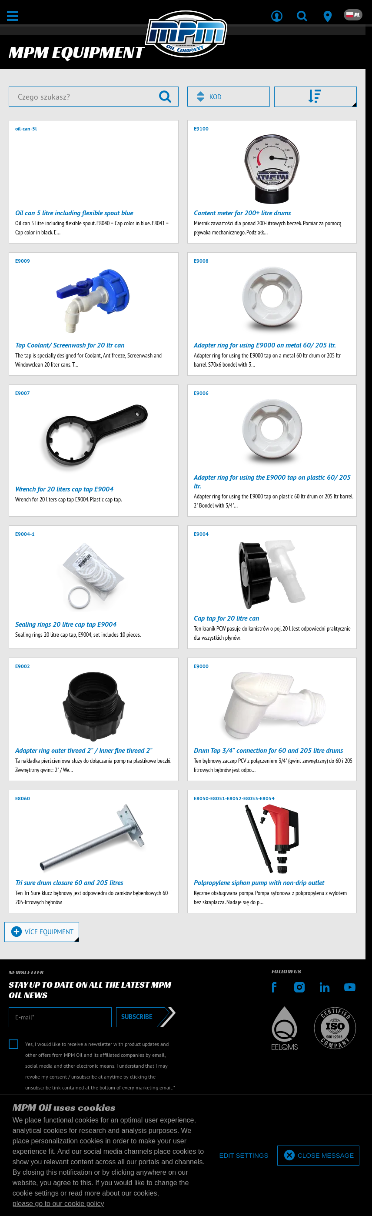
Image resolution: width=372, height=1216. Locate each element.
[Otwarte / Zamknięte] (12, 15)
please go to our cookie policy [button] (58, 1203)
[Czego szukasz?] (94, 97)
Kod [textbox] (215, 97)
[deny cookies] (243, 1156)
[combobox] (228, 96)
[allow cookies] (318, 1156)
